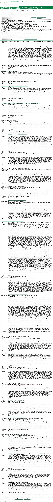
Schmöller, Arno (30, 32)
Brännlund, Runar (11, 87)
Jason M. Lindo (46, 30)
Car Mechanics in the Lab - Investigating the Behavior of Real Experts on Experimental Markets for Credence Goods (22, 33)
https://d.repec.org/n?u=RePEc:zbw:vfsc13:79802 (16, 383)
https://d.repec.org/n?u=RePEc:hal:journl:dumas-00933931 (18, 168)
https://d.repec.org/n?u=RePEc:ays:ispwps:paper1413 (17, 492)
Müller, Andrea (42, 29)
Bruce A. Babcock (35, 24)
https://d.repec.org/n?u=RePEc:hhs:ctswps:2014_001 (17, 119)
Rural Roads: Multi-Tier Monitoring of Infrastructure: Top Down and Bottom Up (15, 434)
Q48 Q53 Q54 (10, 67)
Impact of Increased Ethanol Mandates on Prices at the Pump (13, 24)
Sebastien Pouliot (28, 24)
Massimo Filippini (17, 11)
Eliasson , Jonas (21, 12)
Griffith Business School (19, 499)
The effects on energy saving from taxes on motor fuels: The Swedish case (15, 86)
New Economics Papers (15, 1)
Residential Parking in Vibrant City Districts (9, 120)
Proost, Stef (27, 12)
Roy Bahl (9, 471)
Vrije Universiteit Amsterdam (13, 4)
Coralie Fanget (39, 18)
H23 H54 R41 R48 (11, 116)
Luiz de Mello (14, 27)
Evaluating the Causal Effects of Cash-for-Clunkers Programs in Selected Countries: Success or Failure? (20, 29)
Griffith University (27, 499)
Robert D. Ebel (19, 435)
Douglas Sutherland (20, 27)
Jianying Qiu (22, 419)
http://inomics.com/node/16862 (39, 8)
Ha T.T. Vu (9, 435)
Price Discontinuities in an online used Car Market (11, 32)
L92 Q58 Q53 (10, 333)
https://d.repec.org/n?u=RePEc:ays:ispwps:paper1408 (17, 479)
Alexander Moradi (5, 22)
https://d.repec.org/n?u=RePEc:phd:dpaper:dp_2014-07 (18, 186)
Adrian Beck (46, 33)
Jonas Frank (34, 17)
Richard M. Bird (38, 471)
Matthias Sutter (28, 419)
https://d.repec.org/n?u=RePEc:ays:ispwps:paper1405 (17, 152)
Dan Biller (25, 25)
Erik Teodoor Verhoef (4, 4)
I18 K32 (9, 397)
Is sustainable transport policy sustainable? (9, 12)
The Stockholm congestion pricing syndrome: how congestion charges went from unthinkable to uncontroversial (21, 103)
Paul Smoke (31, 28)
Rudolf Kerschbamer (16, 419)
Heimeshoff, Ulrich (49, 29)
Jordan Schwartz (30, 25)
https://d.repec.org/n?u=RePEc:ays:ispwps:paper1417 (17, 367)
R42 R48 (9, 82)
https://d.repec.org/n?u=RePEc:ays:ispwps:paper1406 (17, 294)
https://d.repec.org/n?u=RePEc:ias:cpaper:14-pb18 (17, 276)
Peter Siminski (16, 385)
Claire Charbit (41, 453)
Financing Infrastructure (6, 27)
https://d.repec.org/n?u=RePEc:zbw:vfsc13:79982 (16, 417)
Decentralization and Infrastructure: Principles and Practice (12, 470)
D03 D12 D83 (10, 414)
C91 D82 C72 (10, 430)
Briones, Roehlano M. (18, 20)
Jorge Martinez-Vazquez (41, 17)
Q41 (8, 99)
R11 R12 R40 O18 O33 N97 (13, 197)
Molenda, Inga (10, 121)
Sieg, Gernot (15, 121)
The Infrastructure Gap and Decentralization (10, 25)
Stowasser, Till (36, 32)
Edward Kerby (49, 21)
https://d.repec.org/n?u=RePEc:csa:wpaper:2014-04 (17, 200)
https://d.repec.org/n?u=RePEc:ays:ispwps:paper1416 (17, 469)
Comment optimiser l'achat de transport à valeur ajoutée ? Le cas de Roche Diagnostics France (19, 18)
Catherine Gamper (11, 453)
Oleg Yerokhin (7, 31)
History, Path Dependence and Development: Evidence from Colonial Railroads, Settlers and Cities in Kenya (21, 21)
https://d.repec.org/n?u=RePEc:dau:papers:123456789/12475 (19, 336)
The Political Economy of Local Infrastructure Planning (11, 28)
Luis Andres (21, 25)
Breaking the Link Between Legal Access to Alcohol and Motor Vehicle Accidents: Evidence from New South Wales (22, 30)
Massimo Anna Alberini (10, 11)
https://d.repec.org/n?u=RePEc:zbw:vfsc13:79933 (16, 131)
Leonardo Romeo (26, 28)
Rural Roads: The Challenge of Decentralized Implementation (13, 39)
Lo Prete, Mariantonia (43, 26)
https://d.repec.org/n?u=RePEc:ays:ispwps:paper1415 (17, 450)
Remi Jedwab (44, 21)
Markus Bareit (23, 11)
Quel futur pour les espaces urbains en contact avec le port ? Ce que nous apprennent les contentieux (20, 26)
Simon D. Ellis (27, 39)
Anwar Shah (27, 23)
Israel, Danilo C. (11, 20)
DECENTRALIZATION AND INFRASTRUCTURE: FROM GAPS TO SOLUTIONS (16, 17)
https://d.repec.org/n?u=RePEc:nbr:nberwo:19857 (16, 400)
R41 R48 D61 (10, 129)
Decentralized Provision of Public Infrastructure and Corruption (13, 23)
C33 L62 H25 (10, 380)
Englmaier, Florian (24, 32)
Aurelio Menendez (33, 39)
